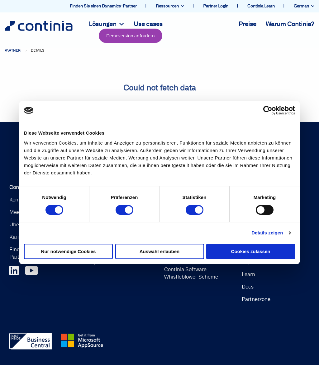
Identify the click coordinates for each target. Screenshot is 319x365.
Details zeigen (267, 232)
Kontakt (18, 200)
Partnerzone (256, 299)
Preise (247, 24)
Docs (248, 287)
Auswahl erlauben (159, 251)
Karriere (18, 237)
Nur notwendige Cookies (68, 251)
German (304, 5)
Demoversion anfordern (130, 36)
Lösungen (106, 24)
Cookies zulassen (250, 251)
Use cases (148, 24)
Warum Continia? (290, 24)
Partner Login (216, 5)
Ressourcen (170, 5)
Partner (13, 51)
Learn (248, 274)
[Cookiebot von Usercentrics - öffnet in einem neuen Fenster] (267, 110)
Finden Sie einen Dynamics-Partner (104, 5)
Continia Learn (261, 5)
